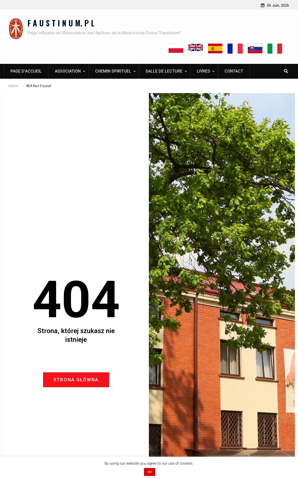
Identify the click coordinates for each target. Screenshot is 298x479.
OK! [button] (149, 472)
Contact (233, 71)
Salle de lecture (164, 71)
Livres (203, 71)
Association (68, 71)
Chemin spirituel (113, 71)
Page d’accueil (26, 71)
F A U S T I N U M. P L (61, 23)
